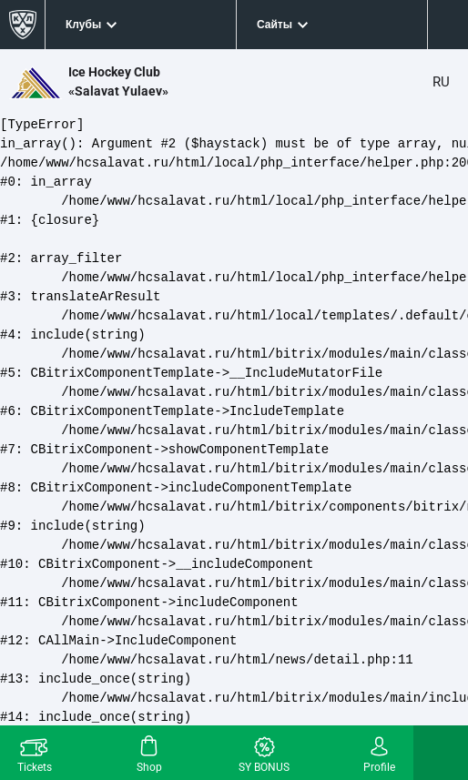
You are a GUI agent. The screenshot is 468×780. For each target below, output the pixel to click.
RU (441, 82)
